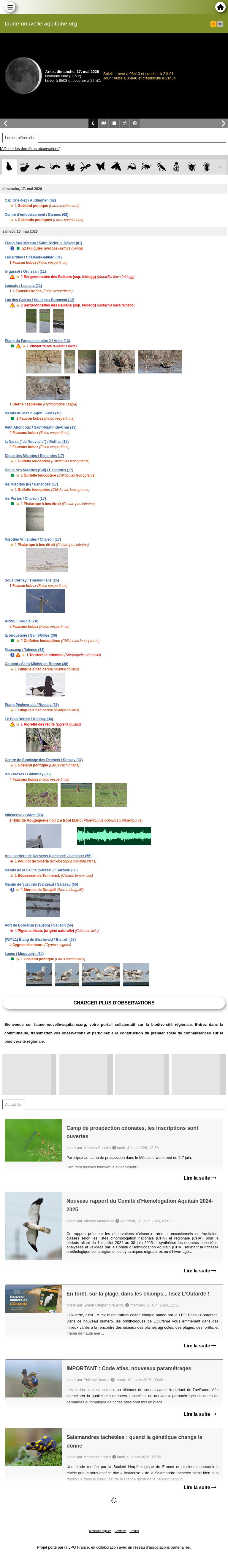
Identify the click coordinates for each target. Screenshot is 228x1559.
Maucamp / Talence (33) (25, 650)
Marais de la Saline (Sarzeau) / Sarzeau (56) (41, 870)
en (219, 23)
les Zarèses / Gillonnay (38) (28, 774)
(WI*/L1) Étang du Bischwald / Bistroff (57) (40, 939)
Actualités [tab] (13, 1104)
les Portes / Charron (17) (25, 498)
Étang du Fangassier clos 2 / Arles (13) (37, 341)
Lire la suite (200, 1178)
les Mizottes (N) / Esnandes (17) (31, 484)
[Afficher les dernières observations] (30, 148)
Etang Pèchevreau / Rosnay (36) (32, 705)
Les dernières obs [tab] (20, 137)
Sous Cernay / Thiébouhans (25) (32, 580)
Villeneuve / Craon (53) (24, 815)
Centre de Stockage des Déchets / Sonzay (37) (44, 760)
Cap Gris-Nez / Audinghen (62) (30, 200)
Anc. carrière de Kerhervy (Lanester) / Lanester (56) (48, 856)
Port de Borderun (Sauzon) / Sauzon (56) (39, 925)
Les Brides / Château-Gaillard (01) (33, 257)
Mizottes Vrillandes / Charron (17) (33, 539)
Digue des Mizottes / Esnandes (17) (34, 456)
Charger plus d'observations (113, 1002)
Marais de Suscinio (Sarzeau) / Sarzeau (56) (41, 884)
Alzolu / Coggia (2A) (21, 621)
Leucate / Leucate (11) (23, 286)
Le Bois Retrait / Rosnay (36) (29, 719)
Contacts (120, 1531)
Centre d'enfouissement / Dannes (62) (36, 215)
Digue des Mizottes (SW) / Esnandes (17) (39, 470)
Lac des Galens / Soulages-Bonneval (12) (39, 300)
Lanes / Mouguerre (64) (24, 954)
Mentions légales (100, 1531)
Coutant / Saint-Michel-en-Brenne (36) (36, 664)
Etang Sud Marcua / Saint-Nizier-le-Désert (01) (43, 243)
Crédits (134, 1531)
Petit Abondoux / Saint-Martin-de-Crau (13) (41, 427)
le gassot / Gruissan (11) (25, 271)
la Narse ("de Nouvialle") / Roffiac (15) (37, 442)
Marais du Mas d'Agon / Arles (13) (33, 413)
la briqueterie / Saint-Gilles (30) (31, 635)
